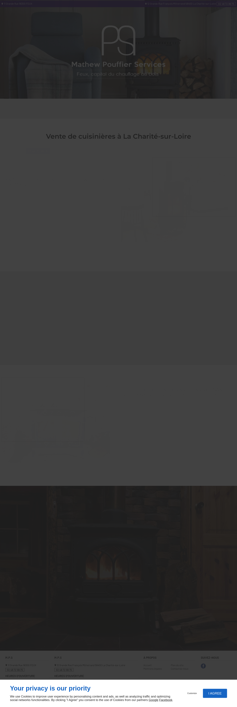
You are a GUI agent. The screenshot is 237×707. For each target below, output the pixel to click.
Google (153, 700)
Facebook (165, 700)
